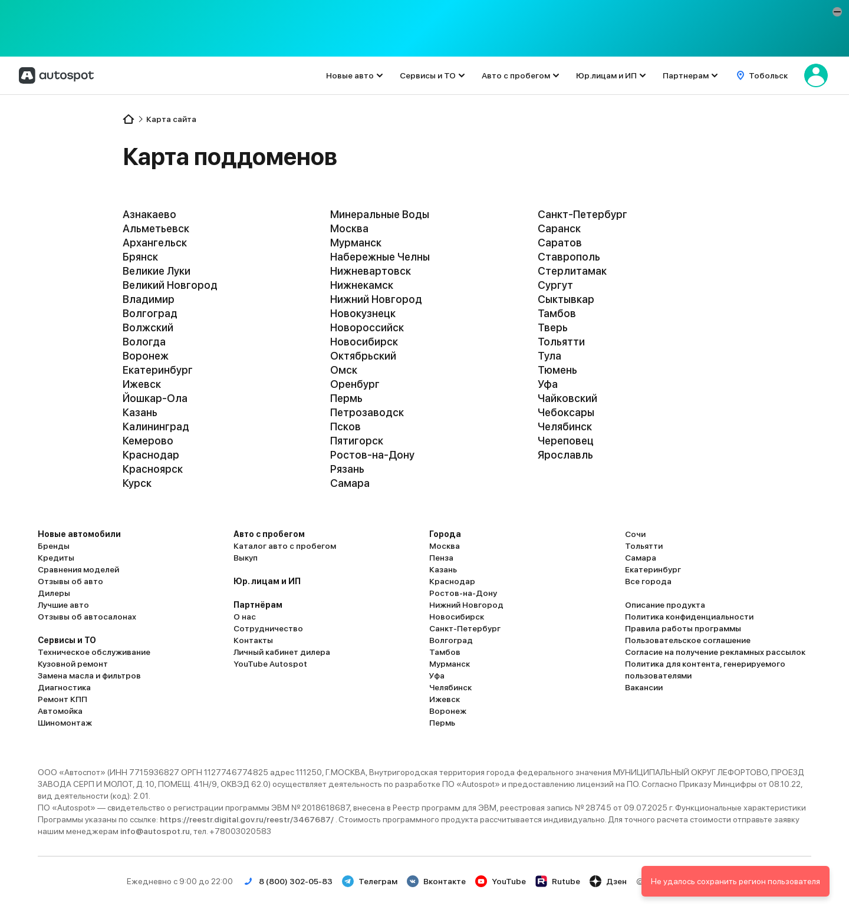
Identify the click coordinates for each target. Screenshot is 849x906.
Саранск (559, 228)
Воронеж (146, 356)
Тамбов (557, 313)
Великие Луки (156, 271)
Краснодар (151, 455)
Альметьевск (156, 228)
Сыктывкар (566, 299)
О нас (244, 616)
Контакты (253, 640)
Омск (343, 370)
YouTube (500, 881)
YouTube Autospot (270, 663)
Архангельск (155, 242)
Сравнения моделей (78, 569)
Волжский (148, 327)
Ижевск (142, 384)
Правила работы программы (683, 628)
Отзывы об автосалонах (87, 616)
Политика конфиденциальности (689, 616)
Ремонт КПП (62, 699)
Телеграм (369, 881)
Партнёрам (257, 605)
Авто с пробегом (516, 75)
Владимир (149, 299)
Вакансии (644, 687)
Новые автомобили (79, 534)
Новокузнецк (363, 313)
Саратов (560, 242)
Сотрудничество (268, 628)
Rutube (557, 881)
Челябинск (565, 426)
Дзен (608, 881)
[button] (837, 12)
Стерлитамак (572, 271)
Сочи (635, 534)
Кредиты (56, 557)
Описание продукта (665, 605)
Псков (345, 426)
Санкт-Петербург (582, 214)
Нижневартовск (370, 271)
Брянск (140, 257)
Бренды (54, 546)
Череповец (566, 440)
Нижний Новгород (376, 299)
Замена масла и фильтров (89, 675)
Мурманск (355, 242)
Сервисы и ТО (428, 75)
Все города (648, 581)
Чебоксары (566, 412)
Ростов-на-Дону (372, 455)
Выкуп (245, 557)
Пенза (441, 557)
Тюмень (557, 370)
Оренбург (355, 384)
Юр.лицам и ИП (606, 75)
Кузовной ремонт (73, 663)
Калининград (156, 426)
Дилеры (54, 593)
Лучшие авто (63, 605)
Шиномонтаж (65, 722)
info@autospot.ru (155, 831)
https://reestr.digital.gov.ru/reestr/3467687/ (247, 819)
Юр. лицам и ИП (267, 581)
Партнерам (686, 75)
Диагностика (64, 687)
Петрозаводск (367, 412)
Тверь (553, 327)
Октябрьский (363, 356)
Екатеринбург (158, 370)
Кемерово (148, 440)
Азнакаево (149, 214)
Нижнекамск (361, 285)
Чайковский (567, 398)
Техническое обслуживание (94, 652)
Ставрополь (569, 257)
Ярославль (565, 455)
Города (445, 534)
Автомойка (60, 711)
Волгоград (150, 313)
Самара (350, 483)
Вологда (144, 341)
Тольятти (561, 341)
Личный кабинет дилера (281, 652)
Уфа (548, 384)
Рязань (347, 469)
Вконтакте (436, 881)
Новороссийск (367, 327)
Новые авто (350, 75)
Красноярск (153, 469)
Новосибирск (364, 341)
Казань (140, 412)
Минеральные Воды (379, 214)
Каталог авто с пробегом (284, 546)
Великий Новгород (170, 285)
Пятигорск (356, 440)
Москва (349, 228)
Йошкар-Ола (155, 398)
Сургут (555, 285)
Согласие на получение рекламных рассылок (715, 652)
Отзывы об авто (70, 581)
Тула (549, 356)
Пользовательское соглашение (688, 640)
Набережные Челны (380, 257)
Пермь (346, 398)
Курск (137, 483)
